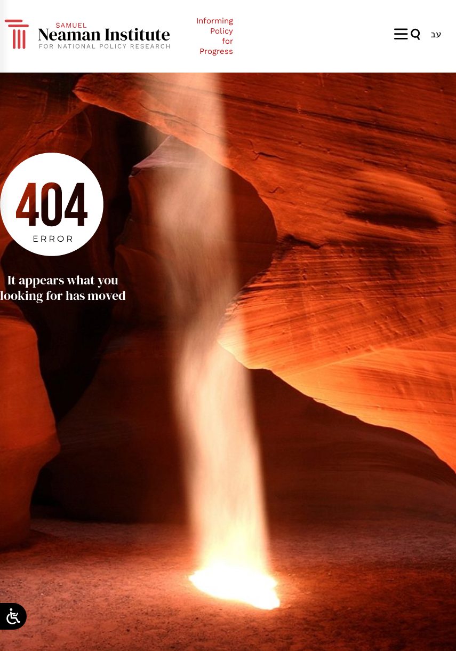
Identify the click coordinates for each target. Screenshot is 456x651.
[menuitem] (435, 34)
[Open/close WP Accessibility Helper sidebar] (13, 616)
